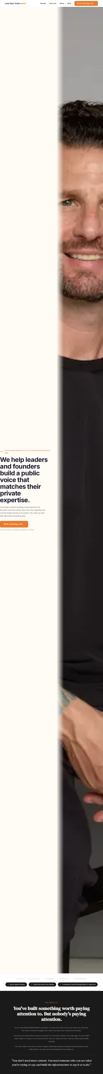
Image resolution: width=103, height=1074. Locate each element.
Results (43, 3)
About (62, 3)
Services (52, 3)
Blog (69, 3)
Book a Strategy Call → (86, 3)
